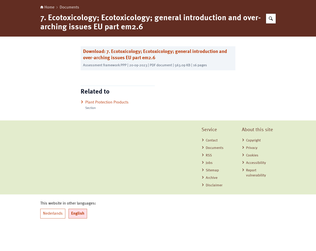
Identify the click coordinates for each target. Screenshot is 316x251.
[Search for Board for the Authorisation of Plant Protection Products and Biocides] (271, 44)
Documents (69, 33)
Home (47, 33)
